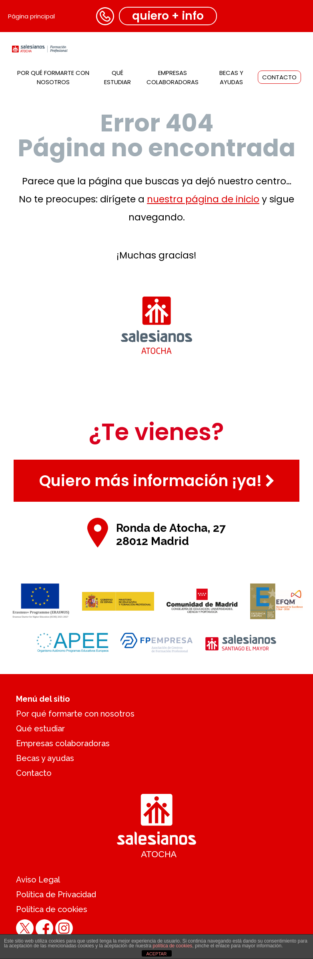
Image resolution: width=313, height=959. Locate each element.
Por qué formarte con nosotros (75, 714)
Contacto (279, 77)
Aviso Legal (38, 879)
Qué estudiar (40, 728)
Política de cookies (51, 909)
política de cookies (173, 946)
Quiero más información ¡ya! (156, 480)
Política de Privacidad (56, 894)
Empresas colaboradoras (63, 743)
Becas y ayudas (45, 758)
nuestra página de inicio (203, 199)
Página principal (31, 16)
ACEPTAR (156, 953)
